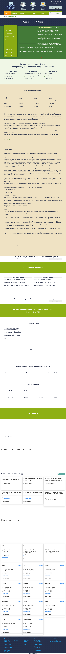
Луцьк (25, 601)
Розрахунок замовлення (23, 9)
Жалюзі (6, 27)
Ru (54, 10)
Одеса (46, 546)
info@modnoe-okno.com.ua (55, 5)
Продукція (14, 13)
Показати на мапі (61, 473)
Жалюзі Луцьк (7, 651)
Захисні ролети (8, 55)
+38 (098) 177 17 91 (57, 3)
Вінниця (25, 583)
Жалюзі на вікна (37, 638)
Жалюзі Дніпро (7, 643)
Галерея (22, 13)
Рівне (46, 601)
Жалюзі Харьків (7, 640)
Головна (8, 13)
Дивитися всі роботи (8, 436)
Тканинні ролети (8, 30)
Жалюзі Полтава (7, 644)
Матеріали (16, 640)
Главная (5, 16)
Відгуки (35, 13)
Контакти (42, 13)
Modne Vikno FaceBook (54, 643)
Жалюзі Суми (6, 646)
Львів (24, 565)
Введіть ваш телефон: (38, 258)
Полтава (47, 565)
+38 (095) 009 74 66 (57, 1)
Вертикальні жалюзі (9, 36)
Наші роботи (16, 638)
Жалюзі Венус (37, 643)
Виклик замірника (43, 9)
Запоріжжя (5, 583)
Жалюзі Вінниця (7, 648)
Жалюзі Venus (8, 42)
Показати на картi (7, 484)
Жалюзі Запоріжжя (8, 647)
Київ (3, 546)
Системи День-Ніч (9, 33)
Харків (25, 546)
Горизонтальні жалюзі (10, 39)
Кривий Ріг (5, 601)
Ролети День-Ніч (37, 650)
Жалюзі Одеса (7, 641)
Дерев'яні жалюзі (9, 46)
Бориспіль (47, 583)
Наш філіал (19, 545)
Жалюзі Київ (6, 638)
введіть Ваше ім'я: (17, 258)
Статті (28, 13)
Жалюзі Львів (7, 650)
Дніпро (4, 565)
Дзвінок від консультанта (9, 286)
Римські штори (8, 49)
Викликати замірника (38, 286)
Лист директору (33, 9)
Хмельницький (27, 619)
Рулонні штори (8, 52)
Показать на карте (5, 557)
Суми (3, 619)
